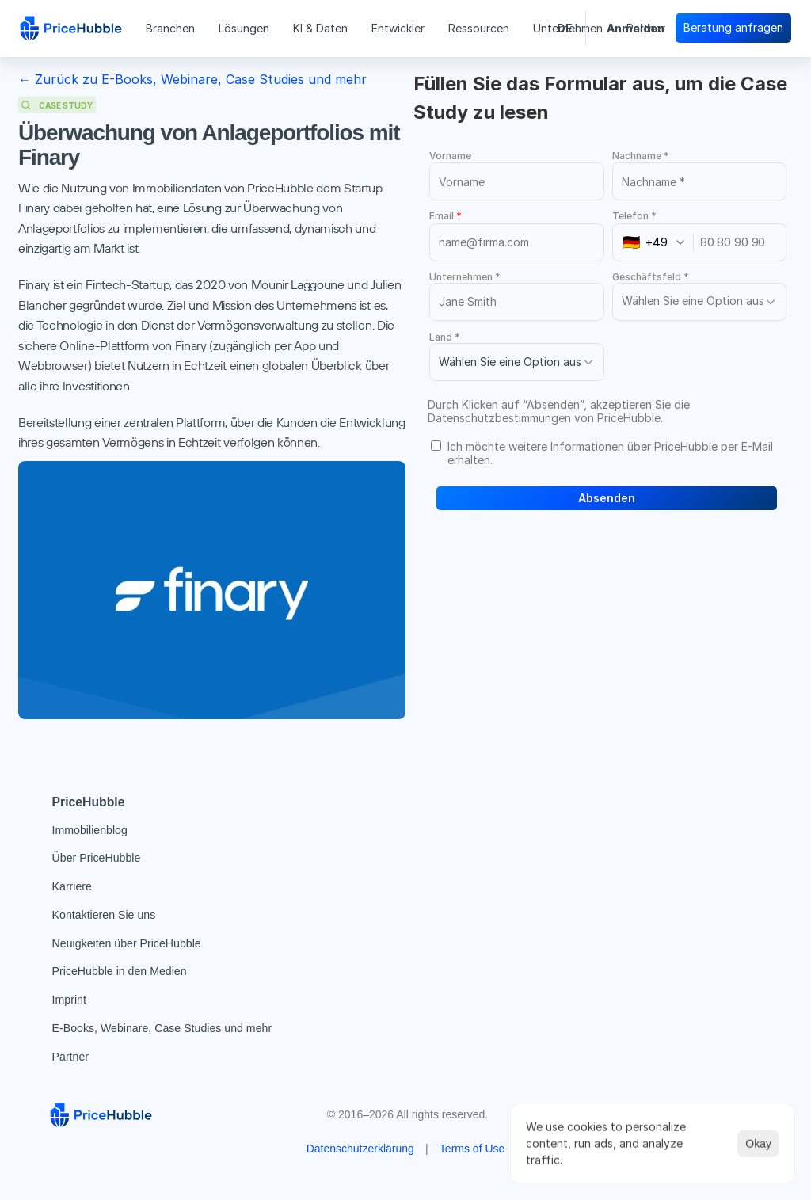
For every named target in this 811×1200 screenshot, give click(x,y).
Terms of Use (472, 1148)
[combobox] (658, 242)
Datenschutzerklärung (360, 1148)
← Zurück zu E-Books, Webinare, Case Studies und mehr (192, 79)
